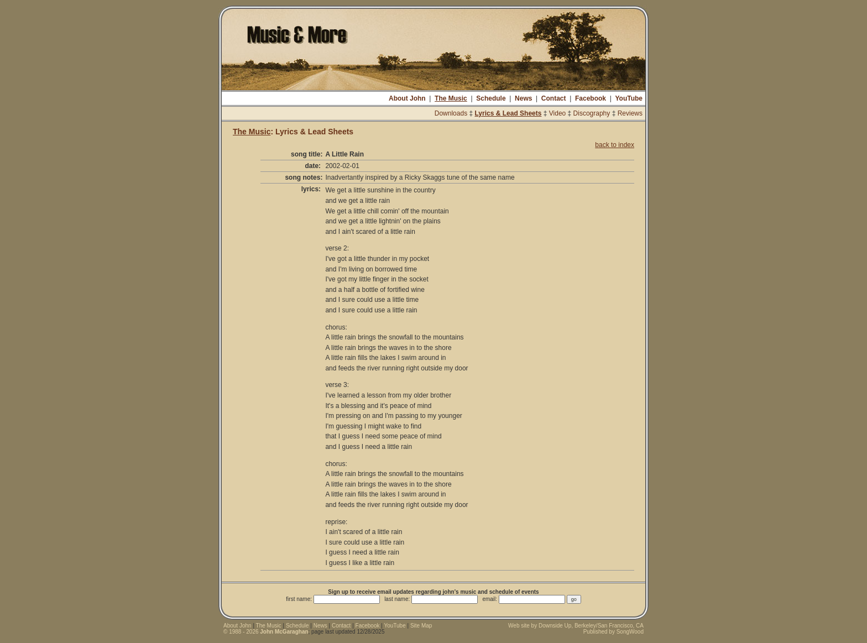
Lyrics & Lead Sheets (507, 113)
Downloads (451, 113)
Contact (553, 98)
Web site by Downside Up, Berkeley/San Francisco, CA (576, 626)
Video (557, 113)
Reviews (630, 113)
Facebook (590, 98)
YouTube (629, 98)
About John (407, 98)
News (523, 98)
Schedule (490, 98)
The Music (451, 98)
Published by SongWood (613, 632)
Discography (591, 113)
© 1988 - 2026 (266, 632)
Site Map (421, 626)
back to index (614, 145)
